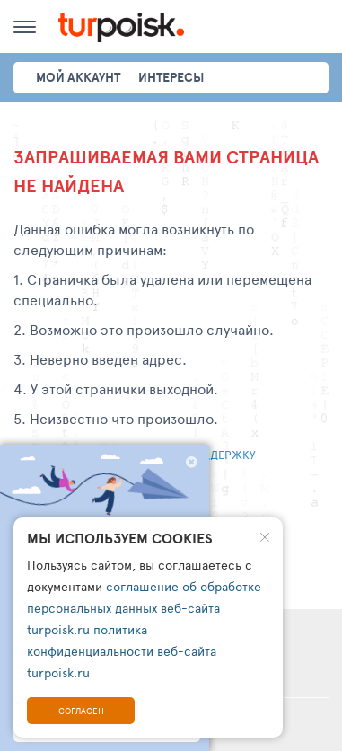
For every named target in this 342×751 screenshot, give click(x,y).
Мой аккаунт (78, 77)
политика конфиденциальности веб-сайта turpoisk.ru (121, 651)
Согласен (81, 710)
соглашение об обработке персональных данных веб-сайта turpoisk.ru (144, 608)
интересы (171, 77)
